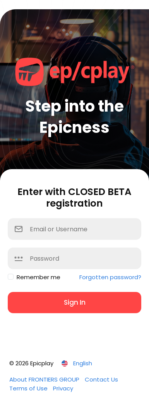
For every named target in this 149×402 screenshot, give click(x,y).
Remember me (38, 277)
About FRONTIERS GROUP (45, 379)
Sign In (75, 302)
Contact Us (101, 379)
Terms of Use (29, 388)
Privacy (63, 388)
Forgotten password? (110, 277)
